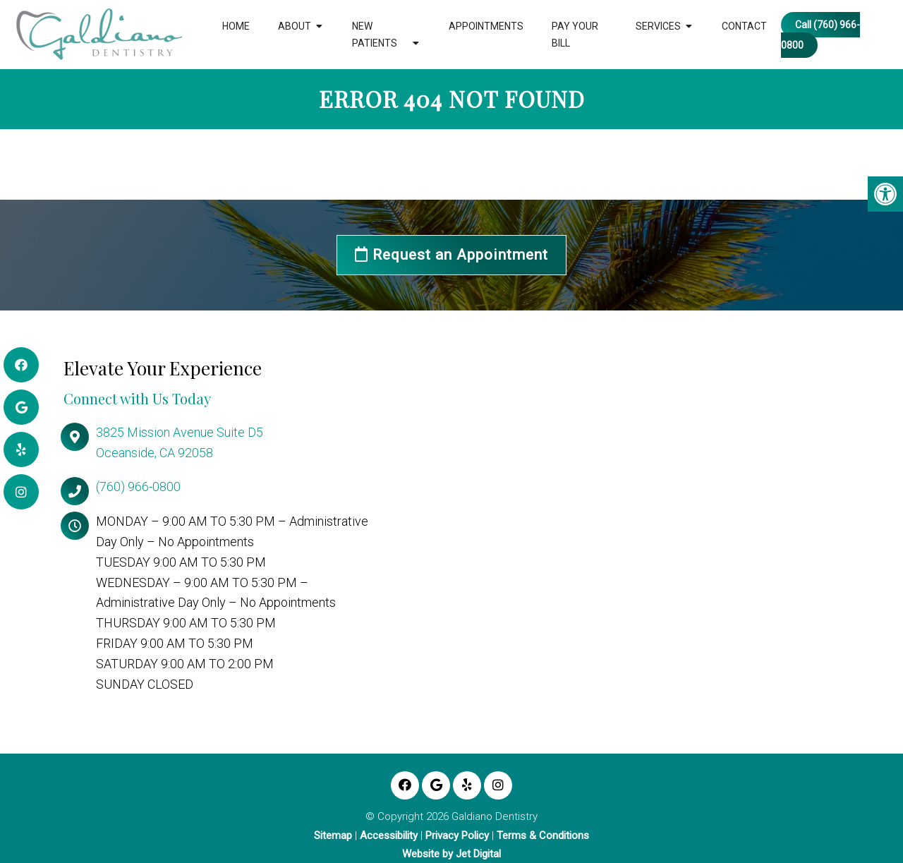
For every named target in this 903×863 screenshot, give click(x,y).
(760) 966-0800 (138, 486)
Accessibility (389, 836)
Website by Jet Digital (451, 854)
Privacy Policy (457, 836)
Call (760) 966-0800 (820, 35)
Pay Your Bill (575, 34)
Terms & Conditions (543, 836)
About (294, 26)
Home (236, 26)
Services (658, 26)
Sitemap (333, 836)
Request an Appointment (451, 254)
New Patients (374, 34)
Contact (744, 26)
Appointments (486, 26)
